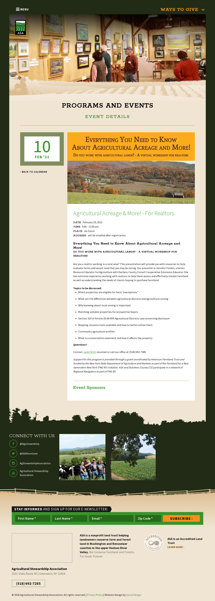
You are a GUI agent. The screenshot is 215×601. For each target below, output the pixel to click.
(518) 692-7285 (28, 583)
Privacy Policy (95, 594)
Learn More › (175, 547)
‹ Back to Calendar (33, 171)
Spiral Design (133, 594)
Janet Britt (89, 352)
